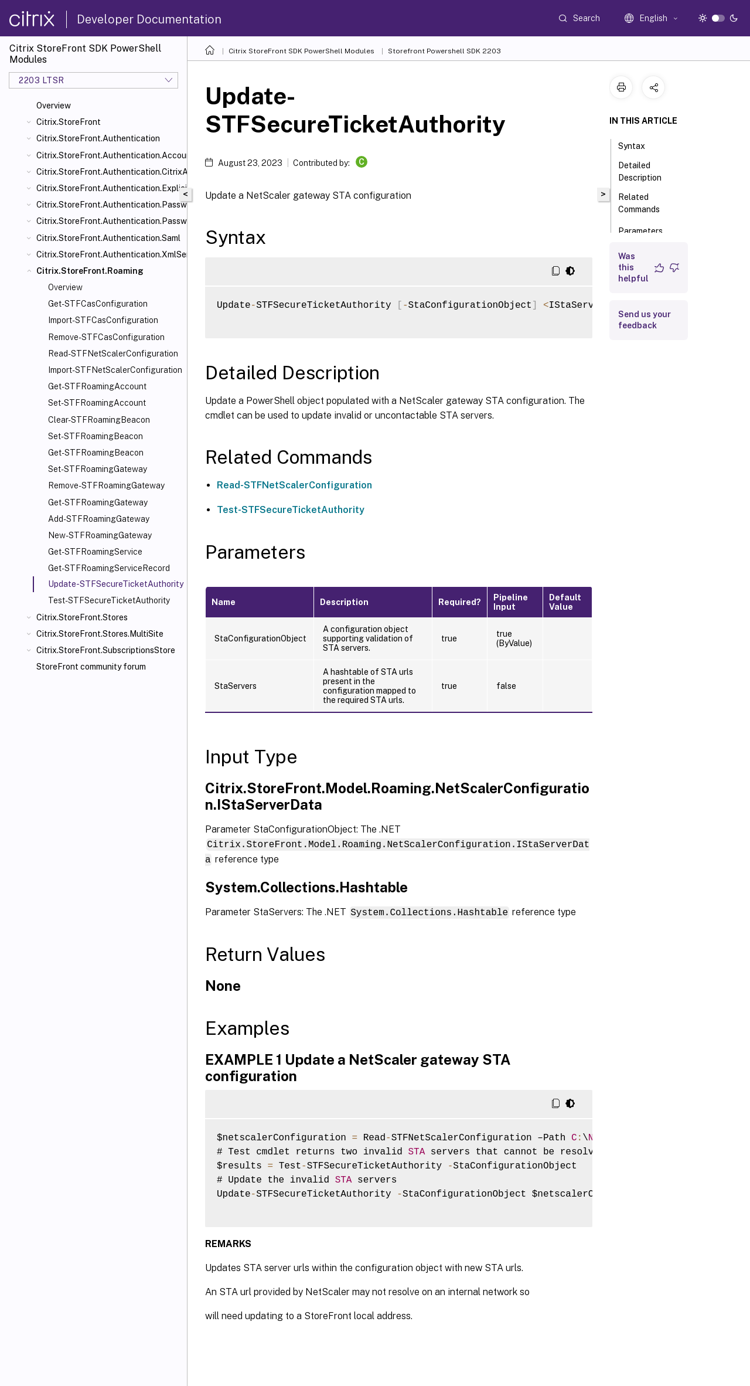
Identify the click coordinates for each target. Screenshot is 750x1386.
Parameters (647, 230)
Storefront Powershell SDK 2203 (444, 51)
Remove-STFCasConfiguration (106, 337)
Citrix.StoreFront (68, 122)
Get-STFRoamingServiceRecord (109, 568)
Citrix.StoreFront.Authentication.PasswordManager (109, 204)
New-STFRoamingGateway (100, 535)
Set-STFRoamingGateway (97, 469)
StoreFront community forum (91, 666)
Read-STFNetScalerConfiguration (113, 353)
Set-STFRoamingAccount (97, 402)
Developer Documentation (149, 19)
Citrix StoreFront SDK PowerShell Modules (301, 51)
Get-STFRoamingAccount (97, 386)
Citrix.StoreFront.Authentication (98, 138)
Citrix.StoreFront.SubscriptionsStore (105, 650)
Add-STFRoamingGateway (98, 519)
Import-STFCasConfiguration (103, 320)
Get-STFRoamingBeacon (96, 452)
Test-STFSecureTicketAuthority (109, 600)
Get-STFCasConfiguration (98, 303)
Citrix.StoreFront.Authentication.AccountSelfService (109, 155)
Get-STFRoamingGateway (98, 502)
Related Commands (645, 203)
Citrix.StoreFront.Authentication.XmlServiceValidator (109, 254)
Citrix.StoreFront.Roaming (90, 271)
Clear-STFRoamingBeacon (99, 419)
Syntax (638, 145)
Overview (53, 105)
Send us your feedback (644, 320)
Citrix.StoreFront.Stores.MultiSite (99, 633)
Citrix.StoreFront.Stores (82, 617)
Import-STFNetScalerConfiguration (115, 370)
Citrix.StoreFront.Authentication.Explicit (109, 188)
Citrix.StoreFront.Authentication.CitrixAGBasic (109, 171)
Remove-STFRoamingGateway (106, 485)
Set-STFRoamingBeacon (95, 436)
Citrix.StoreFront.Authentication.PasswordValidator (109, 221)
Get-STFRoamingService (95, 551)
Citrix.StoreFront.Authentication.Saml (108, 238)
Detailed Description (646, 171)
